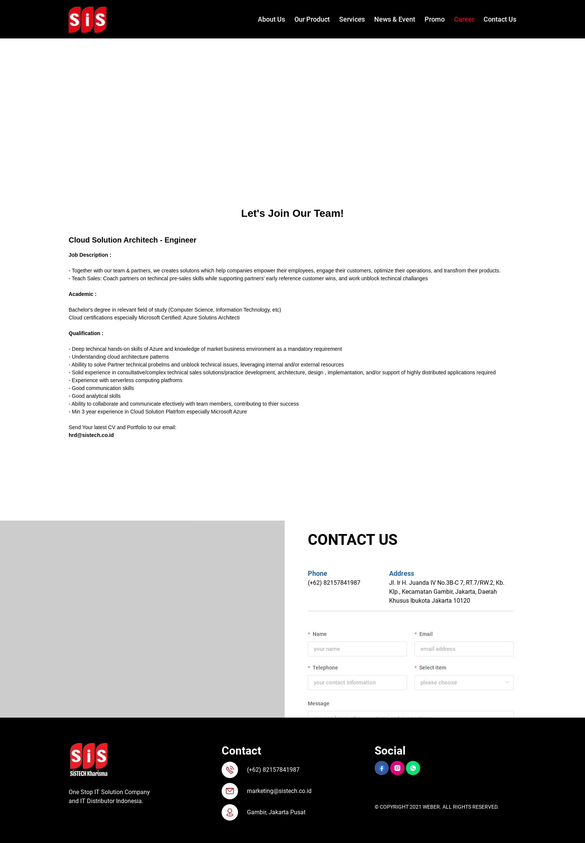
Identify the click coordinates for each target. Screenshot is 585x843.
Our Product (312, 19)
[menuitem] (266, 20)
